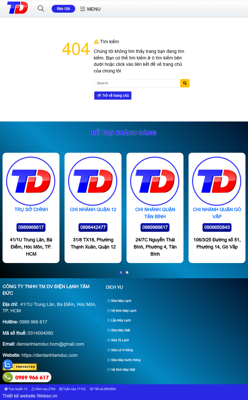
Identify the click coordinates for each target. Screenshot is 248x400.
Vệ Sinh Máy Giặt (121, 370)
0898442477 (93, 227)
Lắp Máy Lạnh (119, 320)
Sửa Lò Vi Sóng (120, 350)
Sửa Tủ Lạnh (118, 340)
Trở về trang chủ (113, 96)
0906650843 (217, 227)
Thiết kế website (19, 395)
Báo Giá (63, 9)
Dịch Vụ (114, 287)
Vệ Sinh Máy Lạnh (121, 311)
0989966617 (31, 227)
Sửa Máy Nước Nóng (124, 360)
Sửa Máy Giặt (118, 330)
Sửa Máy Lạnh (119, 301)
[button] (41, 8)
